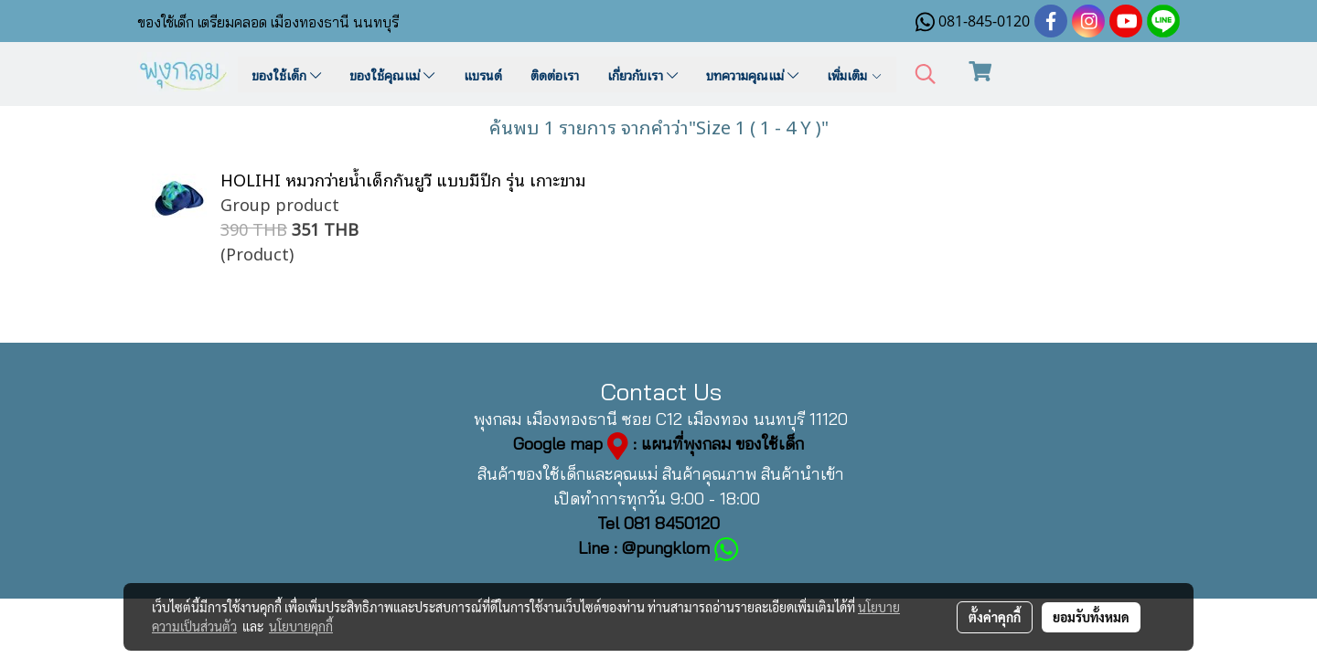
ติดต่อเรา (554, 74)
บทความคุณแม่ (752, 74)
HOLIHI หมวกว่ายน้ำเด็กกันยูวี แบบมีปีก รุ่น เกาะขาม (403, 178)
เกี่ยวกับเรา (642, 74)
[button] (925, 74)
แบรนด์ (483, 74)
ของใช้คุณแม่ (391, 74)
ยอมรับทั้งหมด (1091, 617)
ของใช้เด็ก (286, 74)
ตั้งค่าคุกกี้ (995, 617)
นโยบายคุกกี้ (301, 626)
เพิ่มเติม (855, 74)
